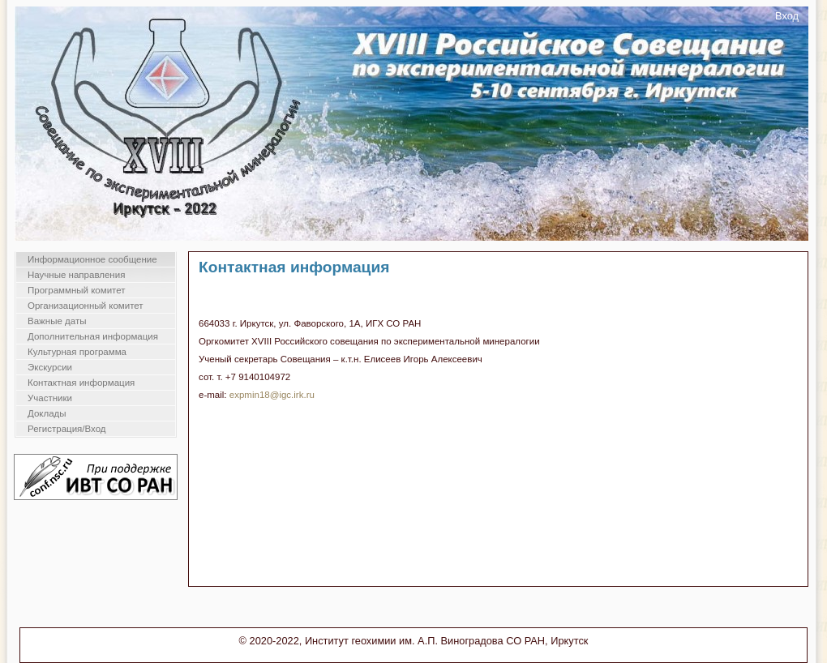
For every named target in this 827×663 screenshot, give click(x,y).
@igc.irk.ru (292, 395)
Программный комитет (77, 290)
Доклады (47, 413)
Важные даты (57, 321)
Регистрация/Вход (67, 429)
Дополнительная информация (93, 336)
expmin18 (249, 395)
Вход (787, 16)
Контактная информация (81, 382)
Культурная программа (77, 352)
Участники (50, 398)
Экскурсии (50, 367)
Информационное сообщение (92, 259)
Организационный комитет (86, 305)
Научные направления (76, 275)
